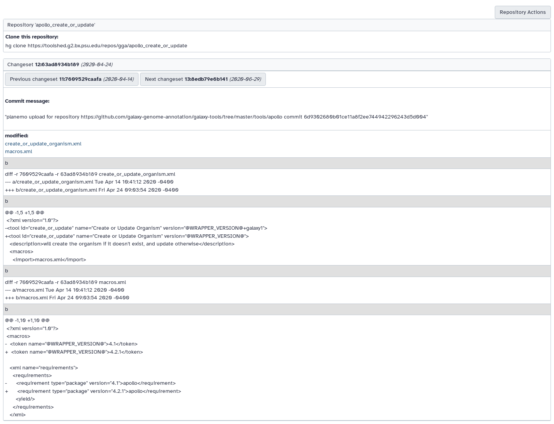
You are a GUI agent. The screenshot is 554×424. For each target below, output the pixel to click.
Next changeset (203, 79)
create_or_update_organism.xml (43, 143)
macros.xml (18, 151)
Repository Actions (523, 12)
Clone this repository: (31, 36)
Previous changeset (71, 79)
